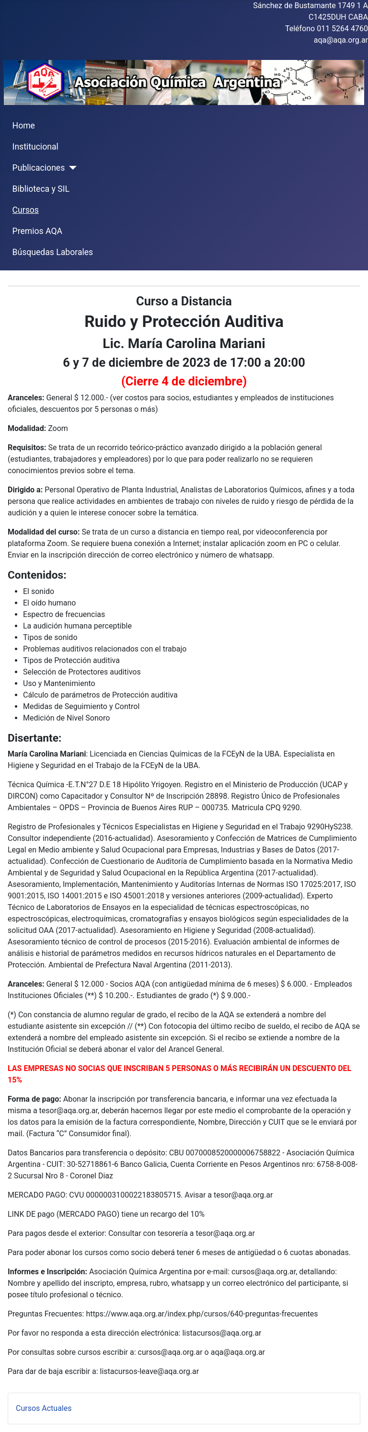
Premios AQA (37, 231)
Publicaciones (38, 168)
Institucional (35, 146)
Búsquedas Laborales (52, 252)
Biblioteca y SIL (40, 189)
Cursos (25, 210)
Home (23, 125)
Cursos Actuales (43, 1408)
